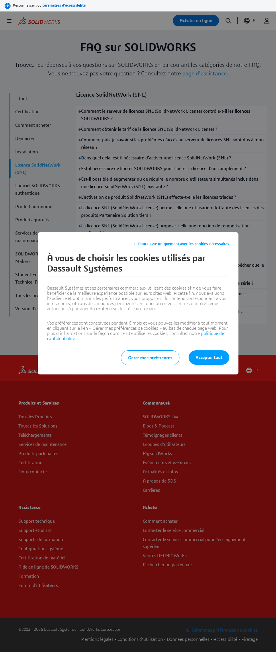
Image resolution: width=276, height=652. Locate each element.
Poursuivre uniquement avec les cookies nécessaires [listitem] (183, 244)
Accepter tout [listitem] (208, 357)
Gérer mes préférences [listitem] (150, 358)
